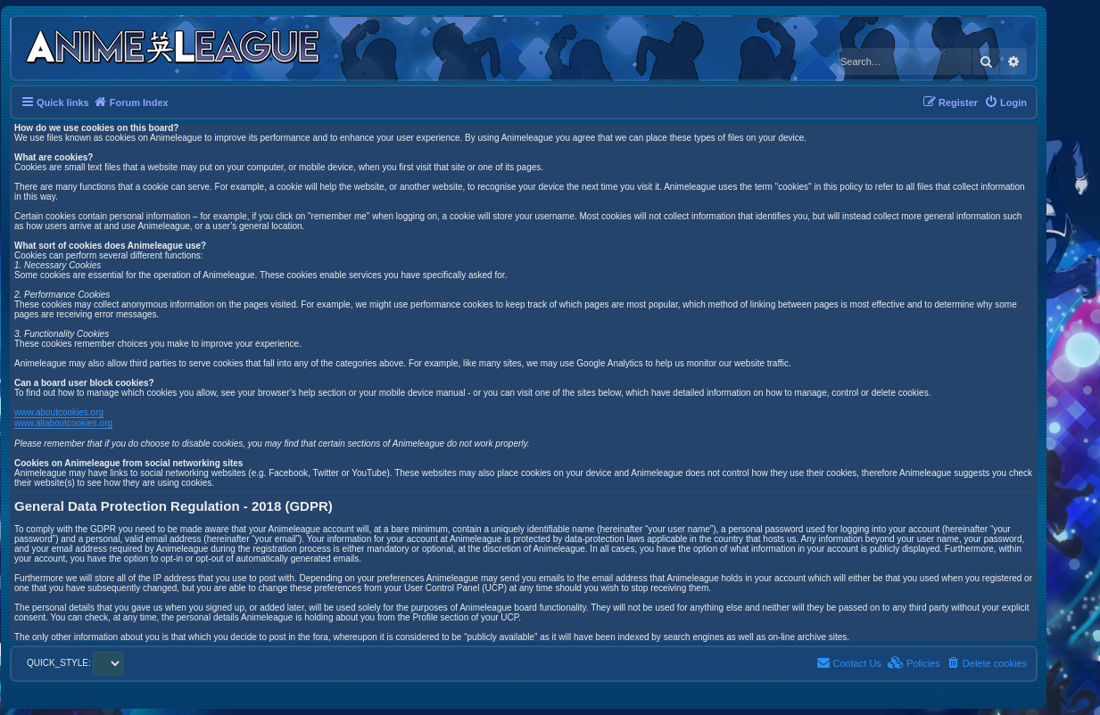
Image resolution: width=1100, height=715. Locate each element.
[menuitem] (1005, 102)
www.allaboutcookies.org (63, 423)
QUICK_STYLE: (75, 663)
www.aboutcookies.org (58, 412)
